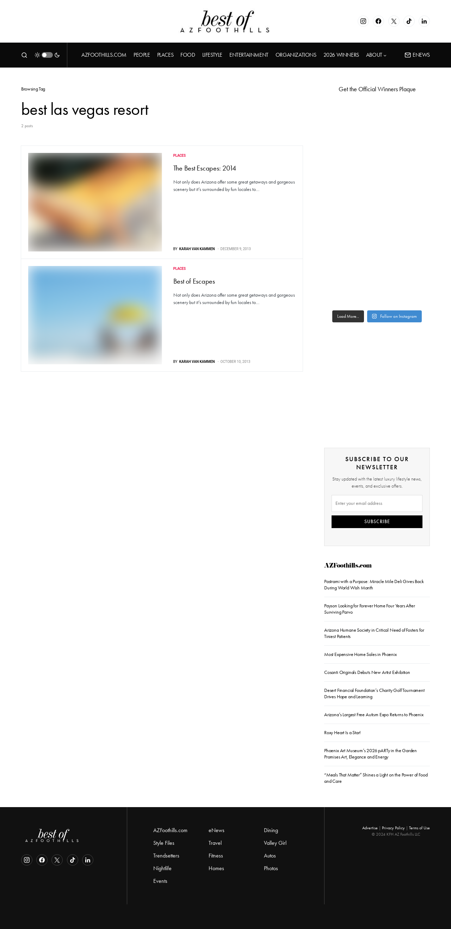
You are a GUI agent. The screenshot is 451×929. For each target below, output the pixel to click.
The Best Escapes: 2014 (204, 168)
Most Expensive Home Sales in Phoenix (360, 654)
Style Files (163, 843)
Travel (215, 843)
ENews (417, 54)
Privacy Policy (393, 827)
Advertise (370, 827)
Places (179, 155)
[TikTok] (409, 21)
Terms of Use (419, 827)
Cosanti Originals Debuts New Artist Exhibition (367, 672)
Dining (271, 830)
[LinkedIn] (424, 21)
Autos (270, 855)
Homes (216, 868)
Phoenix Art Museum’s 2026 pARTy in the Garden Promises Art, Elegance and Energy (370, 754)
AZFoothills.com (348, 566)
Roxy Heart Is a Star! (342, 733)
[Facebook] (378, 21)
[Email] (377, 503)
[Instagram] (363, 21)
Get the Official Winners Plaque (377, 89)
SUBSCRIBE (377, 522)
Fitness (216, 855)
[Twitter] (394, 21)
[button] (24, 55)
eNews (216, 830)
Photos (271, 868)
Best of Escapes (194, 281)
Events (160, 881)
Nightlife (162, 868)
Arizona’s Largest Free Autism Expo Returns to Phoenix (374, 715)
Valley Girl (275, 843)
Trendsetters (166, 855)
